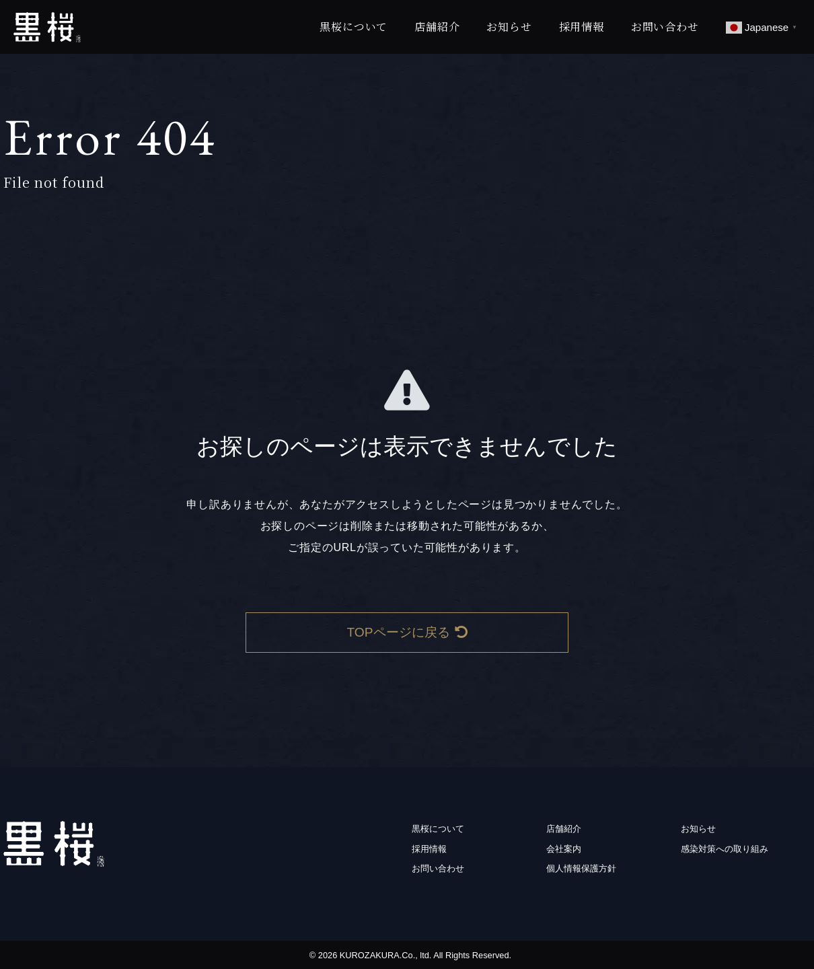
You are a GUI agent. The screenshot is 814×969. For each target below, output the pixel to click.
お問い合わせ (665, 26)
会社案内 (563, 849)
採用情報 (581, 26)
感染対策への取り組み (724, 849)
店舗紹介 (436, 26)
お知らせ (508, 26)
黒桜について (353, 26)
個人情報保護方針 (581, 868)
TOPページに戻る (406, 632)
